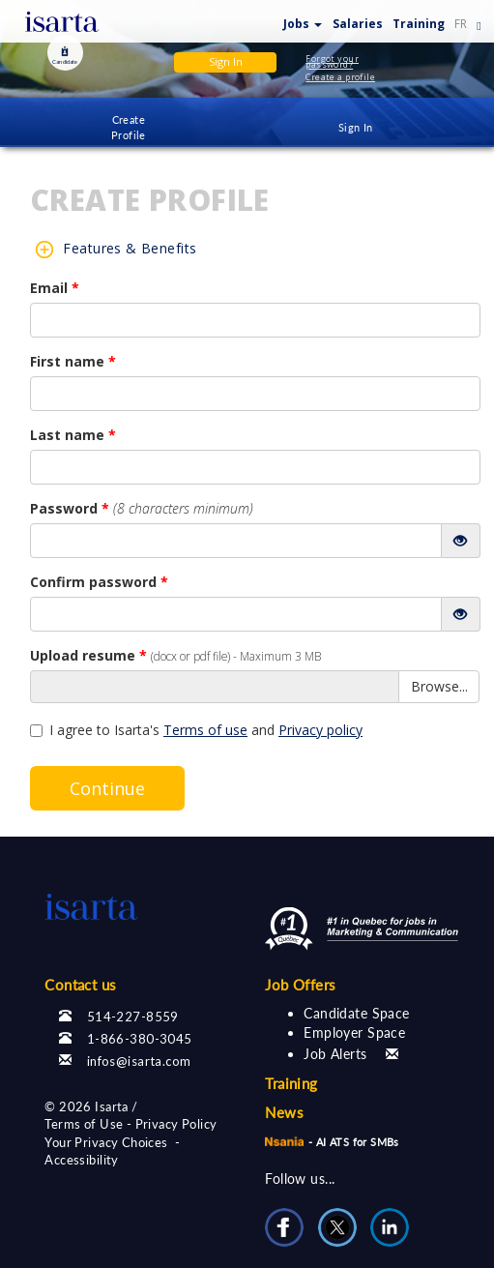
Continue (107, 788)
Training (418, 23)
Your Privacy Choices (105, 1142)
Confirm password (99, 582)
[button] (303, 20)
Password (141, 508)
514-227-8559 (133, 1016)
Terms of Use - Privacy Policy (130, 1124)
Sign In (355, 127)
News (284, 1112)
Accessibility (81, 1159)
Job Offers (300, 984)
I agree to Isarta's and (196, 730)
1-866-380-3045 (139, 1039)
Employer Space (354, 1032)
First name (73, 361)
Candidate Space (356, 1013)
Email (54, 288)
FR (460, 23)
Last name (73, 435)
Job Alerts (335, 1054)
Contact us (80, 984)
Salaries (358, 23)
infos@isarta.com (139, 1061)
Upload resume (175, 655)
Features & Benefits (129, 248)
